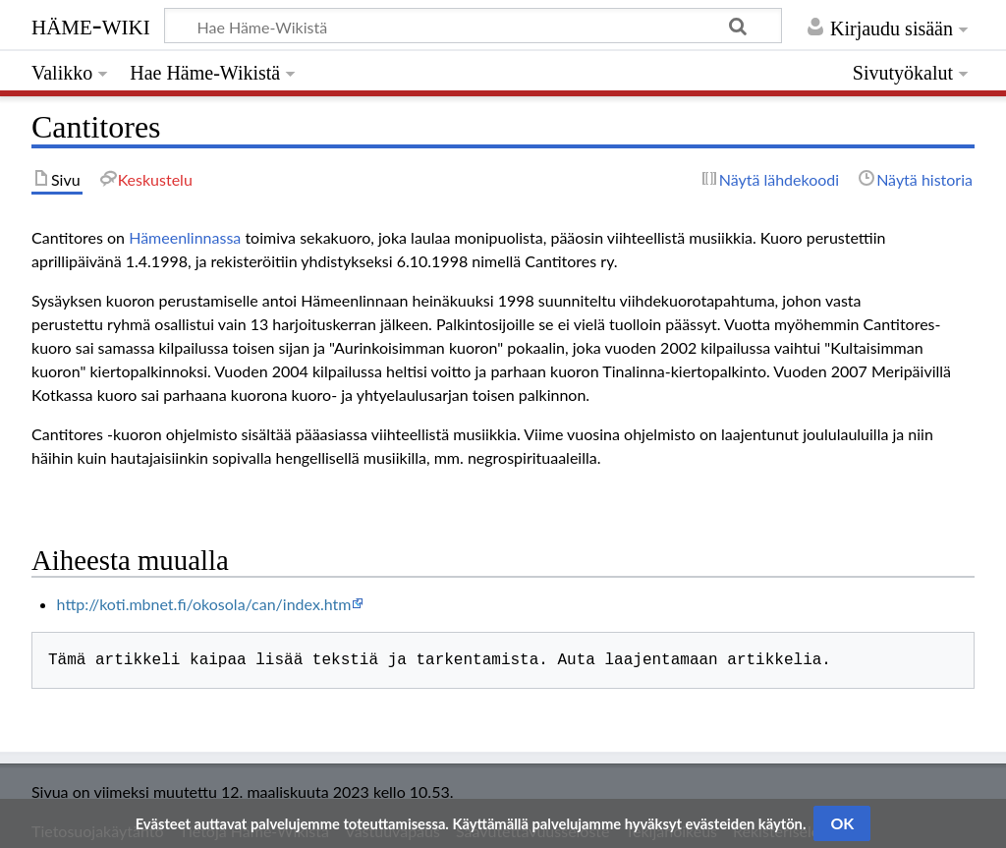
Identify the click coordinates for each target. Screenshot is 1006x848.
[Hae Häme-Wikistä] (473, 25)
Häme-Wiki (90, 24)
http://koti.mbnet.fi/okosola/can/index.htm (204, 603)
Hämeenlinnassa (185, 237)
